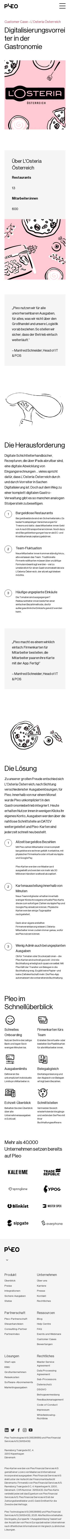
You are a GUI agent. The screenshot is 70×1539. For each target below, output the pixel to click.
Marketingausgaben (15, 1387)
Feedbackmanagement (50, 1399)
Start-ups (9, 1361)
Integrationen (12, 1290)
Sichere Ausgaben (15, 1295)
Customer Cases (46, 1339)
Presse (41, 1290)
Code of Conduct (47, 1404)
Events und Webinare (49, 1333)
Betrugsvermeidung (48, 1394)
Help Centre (44, 1323)
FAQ (39, 1328)
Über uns (42, 1280)
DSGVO (41, 1389)
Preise (8, 1285)
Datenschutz (44, 1384)
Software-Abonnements (18, 1382)
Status (8, 1300)
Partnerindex (12, 1333)
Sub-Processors (46, 1379)
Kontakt (41, 1295)
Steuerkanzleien (13, 1323)
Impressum (43, 1409)
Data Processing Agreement (46, 1372)
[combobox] (7, 1260)
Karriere (41, 1285)
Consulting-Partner (15, 1328)
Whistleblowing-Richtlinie (46, 1416)
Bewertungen (45, 1344)
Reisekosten (11, 1377)
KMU (7, 1367)
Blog (39, 1318)
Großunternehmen (15, 1372)
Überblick (9, 1280)
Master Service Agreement (45, 1363)
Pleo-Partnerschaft (15, 1318)
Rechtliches (44, 1300)
